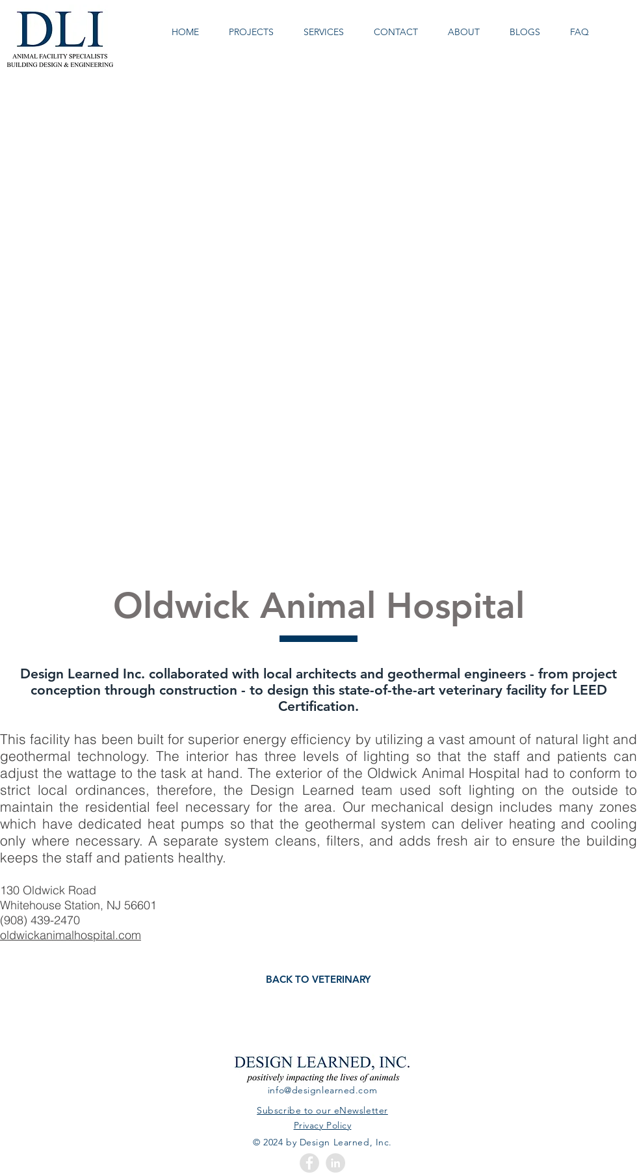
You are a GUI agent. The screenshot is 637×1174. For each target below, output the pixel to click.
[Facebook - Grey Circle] (309, 1163)
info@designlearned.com (322, 1090)
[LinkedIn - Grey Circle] (335, 1163)
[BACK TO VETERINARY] (318, 979)
